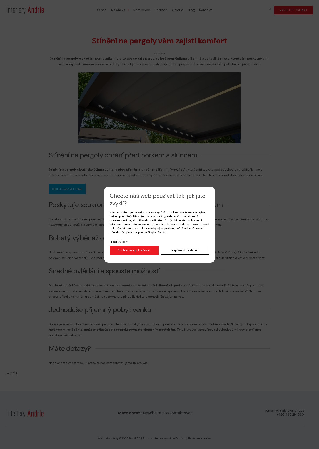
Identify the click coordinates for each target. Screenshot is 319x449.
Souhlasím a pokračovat (134, 250)
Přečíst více (117, 242)
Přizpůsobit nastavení (185, 250)
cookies (173, 212)
